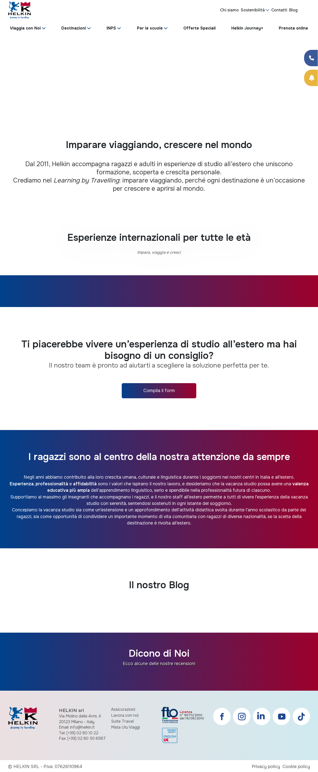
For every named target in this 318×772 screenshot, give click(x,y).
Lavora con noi (125, 715)
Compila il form (159, 391)
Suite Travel (122, 721)
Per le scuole (150, 28)
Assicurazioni (123, 709)
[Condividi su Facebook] (311, 58)
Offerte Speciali (199, 28)
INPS (111, 28)
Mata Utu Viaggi (125, 727)
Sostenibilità (253, 10)
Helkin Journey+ (247, 28)
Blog (293, 10)
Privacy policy (266, 766)
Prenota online (293, 28)
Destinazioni (73, 28)
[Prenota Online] (311, 78)
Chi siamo (229, 10)
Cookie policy (296, 766)
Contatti (279, 10)
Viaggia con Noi (25, 28)
